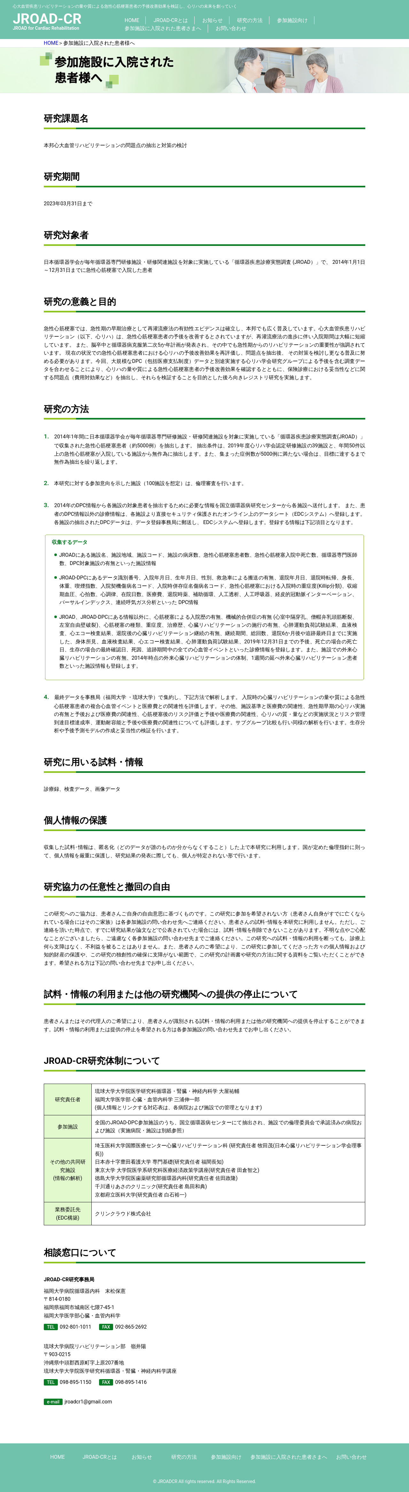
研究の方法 (250, 20)
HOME (132, 20)
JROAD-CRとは (170, 20)
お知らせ (212, 20)
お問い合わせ (231, 28)
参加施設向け (292, 20)
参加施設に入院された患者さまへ (163, 28)
